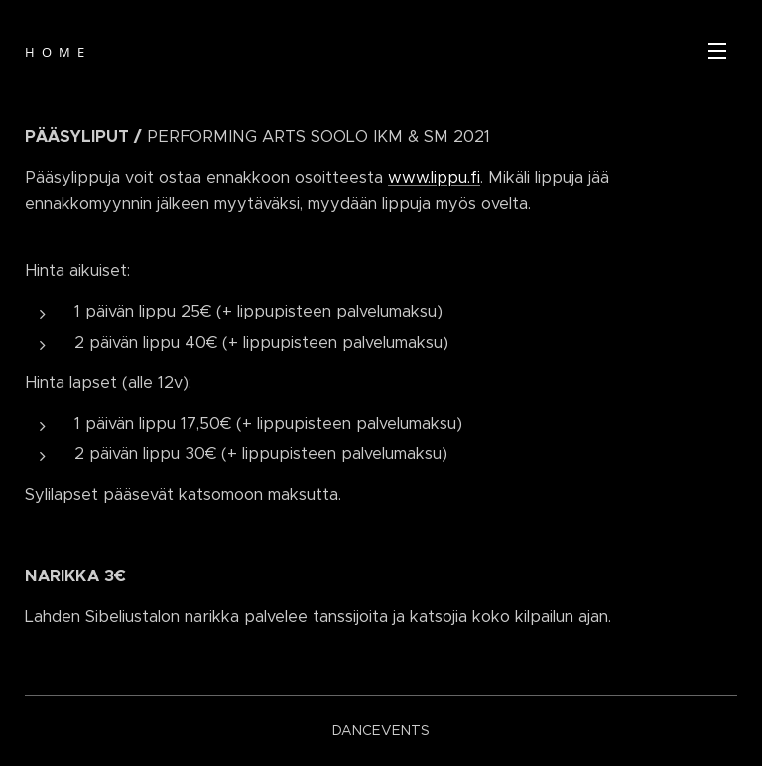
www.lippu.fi (434, 177)
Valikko (717, 51)
